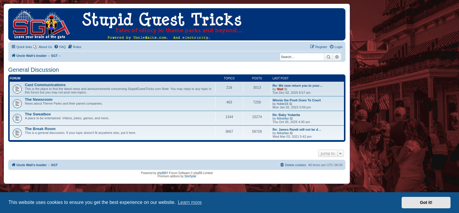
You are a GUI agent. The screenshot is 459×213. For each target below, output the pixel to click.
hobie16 (282, 103)
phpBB (161, 173)
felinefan (283, 118)
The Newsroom (39, 99)
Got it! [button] (426, 202)
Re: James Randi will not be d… (297, 129)
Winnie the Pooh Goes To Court (297, 100)
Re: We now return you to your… (298, 85)
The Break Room (40, 129)
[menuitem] (42, 46)
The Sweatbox (38, 114)
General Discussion (33, 70)
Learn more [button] (190, 202)
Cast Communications (45, 85)
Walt (280, 89)
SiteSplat (190, 176)
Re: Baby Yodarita (286, 115)
